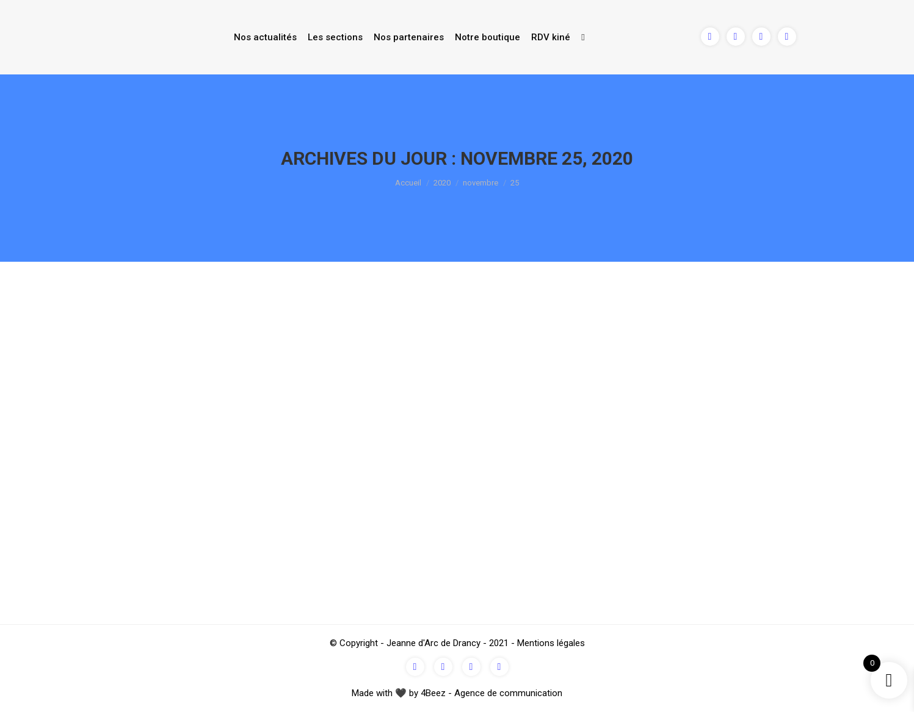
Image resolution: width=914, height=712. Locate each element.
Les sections (335, 37)
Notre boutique (487, 37)
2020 (442, 182)
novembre (480, 182)
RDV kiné (550, 37)
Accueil (408, 182)
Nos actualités (265, 37)
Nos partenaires (409, 37)
